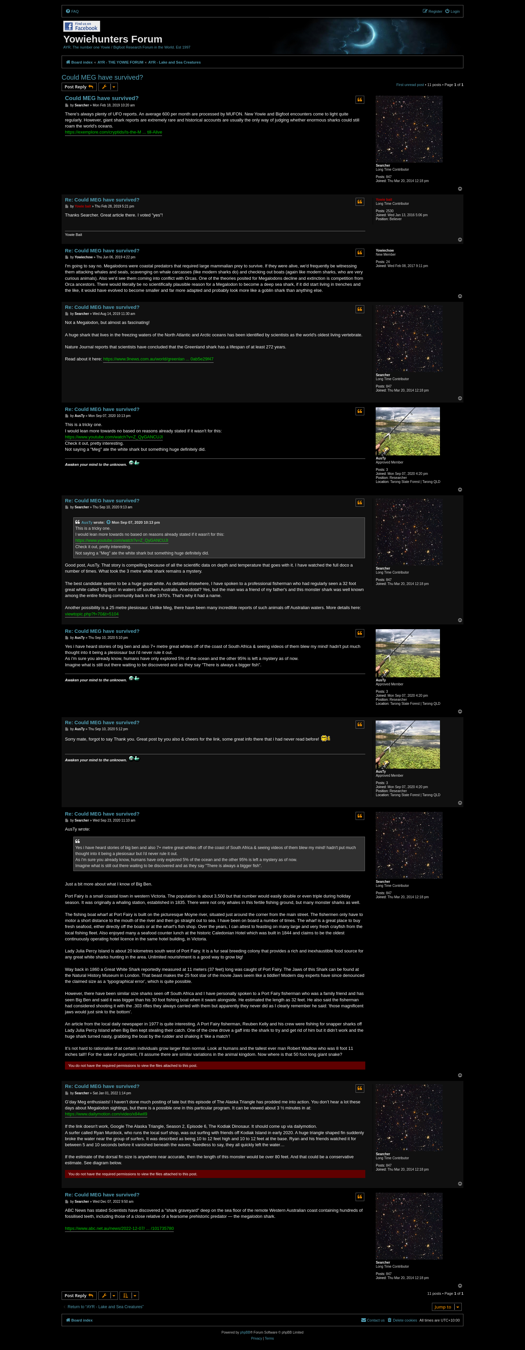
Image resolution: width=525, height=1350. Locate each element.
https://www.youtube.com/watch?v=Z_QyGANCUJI (114, 436)
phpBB (245, 1332)
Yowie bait (384, 199)
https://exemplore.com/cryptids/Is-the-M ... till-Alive (113, 132)
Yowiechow (385, 250)
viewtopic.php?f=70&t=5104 (92, 613)
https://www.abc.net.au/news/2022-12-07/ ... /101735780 (119, 1228)
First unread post (410, 85)
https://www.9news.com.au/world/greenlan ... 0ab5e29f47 (158, 358)
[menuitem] (72, 11)
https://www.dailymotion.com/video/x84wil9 (106, 1113)
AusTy (381, 458)
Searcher (383, 165)
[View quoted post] (109, 522)
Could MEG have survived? (102, 77)
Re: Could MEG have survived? (102, 199)
